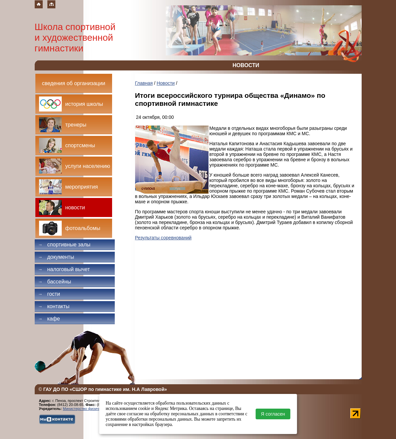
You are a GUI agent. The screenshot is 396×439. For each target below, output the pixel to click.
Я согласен (273, 414)
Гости (49, 294)
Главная (144, 83)
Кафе (49, 318)
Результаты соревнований (163, 237)
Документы (56, 257)
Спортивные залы (64, 244)
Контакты (54, 306)
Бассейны (54, 281)
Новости (165, 83)
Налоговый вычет (64, 269)
